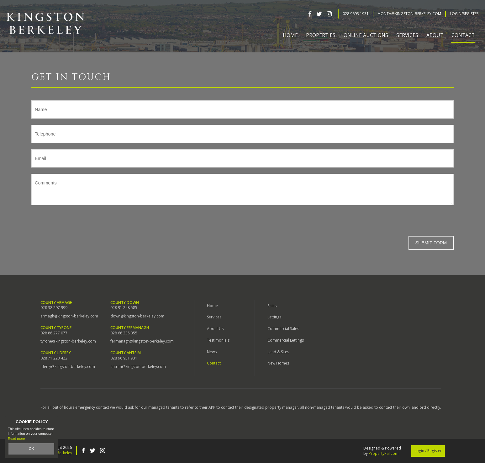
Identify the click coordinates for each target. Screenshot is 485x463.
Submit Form (431, 242)
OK (31, 449)
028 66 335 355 (123, 333)
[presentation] (79, 223)
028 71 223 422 (53, 358)
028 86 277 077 (53, 333)
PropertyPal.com (383, 453)
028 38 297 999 (53, 307)
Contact (463, 35)
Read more (16, 438)
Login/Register (464, 13)
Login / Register (428, 450)
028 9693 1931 (356, 13)
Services (214, 317)
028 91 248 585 (123, 307)
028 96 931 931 (123, 358)
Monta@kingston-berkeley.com (409, 13)
